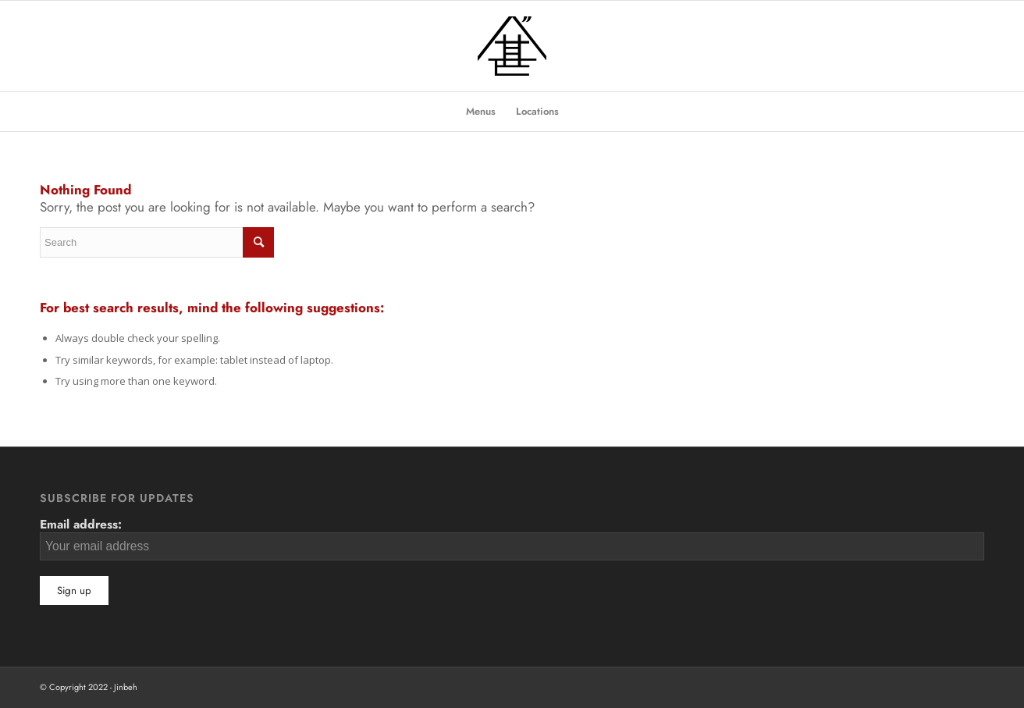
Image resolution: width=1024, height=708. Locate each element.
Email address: (512, 537)
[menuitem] (481, 111)
